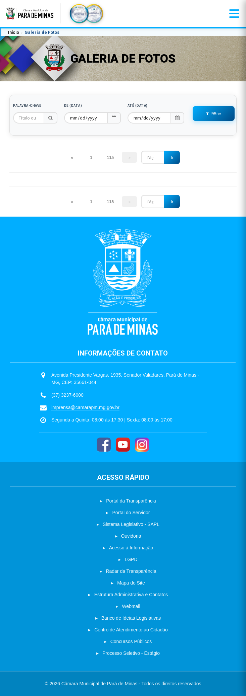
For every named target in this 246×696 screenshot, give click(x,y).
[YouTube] (123, 445)
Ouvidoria (131, 536)
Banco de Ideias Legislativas (131, 618)
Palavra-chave (27, 105)
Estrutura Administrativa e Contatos (131, 594)
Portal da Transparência (131, 501)
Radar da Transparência (131, 571)
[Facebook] (104, 445)
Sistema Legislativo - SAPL (131, 524)
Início (13, 32)
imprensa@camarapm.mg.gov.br (85, 407)
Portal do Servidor (131, 512)
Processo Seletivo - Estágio (131, 653)
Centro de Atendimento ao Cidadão (131, 629)
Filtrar (213, 113)
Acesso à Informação (131, 547)
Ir (172, 157)
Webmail (131, 606)
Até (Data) (138, 105)
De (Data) (73, 105)
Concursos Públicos (131, 641)
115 (110, 157)
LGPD (131, 559)
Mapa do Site (131, 583)
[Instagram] (142, 445)
